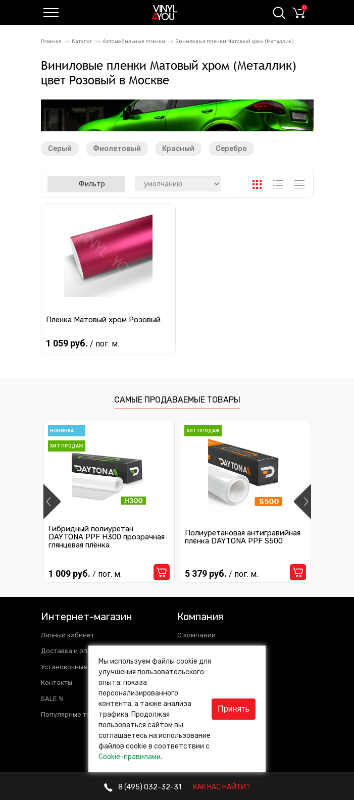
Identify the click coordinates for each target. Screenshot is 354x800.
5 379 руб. (221, 574)
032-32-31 (142, 787)
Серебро (231, 148)
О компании (196, 635)
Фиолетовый (117, 148)
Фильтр (86, 184)
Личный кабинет (67, 635)
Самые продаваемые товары (177, 400)
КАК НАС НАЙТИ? (221, 787)
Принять (233, 709)
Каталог (82, 41)
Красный (178, 148)
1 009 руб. (85, 574)
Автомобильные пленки (134, 41)
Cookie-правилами (129, 757)
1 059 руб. (83, 343)
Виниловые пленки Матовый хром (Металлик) (234, 41)
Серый (60, 148)
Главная (51, 41)
